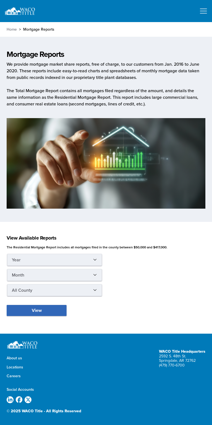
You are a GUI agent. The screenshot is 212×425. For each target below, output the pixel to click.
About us (14, 358)
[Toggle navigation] (203, 11)
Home (12, 29)
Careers (14, 376)
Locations (15, 367)
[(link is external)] (11, 400)
